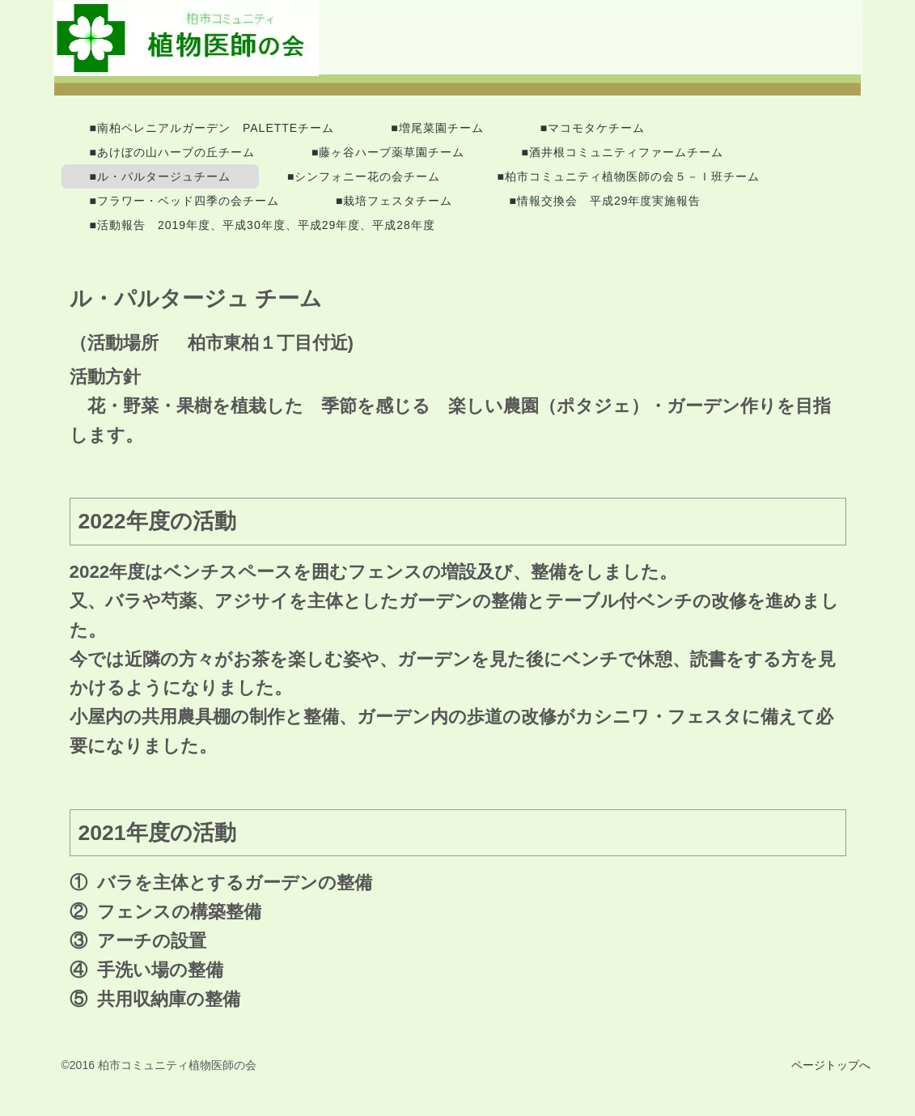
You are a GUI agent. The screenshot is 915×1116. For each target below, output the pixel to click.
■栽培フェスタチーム (394, 200)
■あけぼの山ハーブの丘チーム (172, 152)
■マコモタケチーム (592, 127)
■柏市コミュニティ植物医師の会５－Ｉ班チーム (628, 176)
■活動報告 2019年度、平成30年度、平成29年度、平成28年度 (262, 225)
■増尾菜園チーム (437, 127)
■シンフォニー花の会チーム (363, 176)
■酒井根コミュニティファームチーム (621, 152)
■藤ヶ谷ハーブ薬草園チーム (387, 152)
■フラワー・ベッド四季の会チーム (184, 200)
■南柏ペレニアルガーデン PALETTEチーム (212, 127)
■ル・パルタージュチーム (160, 176)
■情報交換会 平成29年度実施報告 (605, 200)
